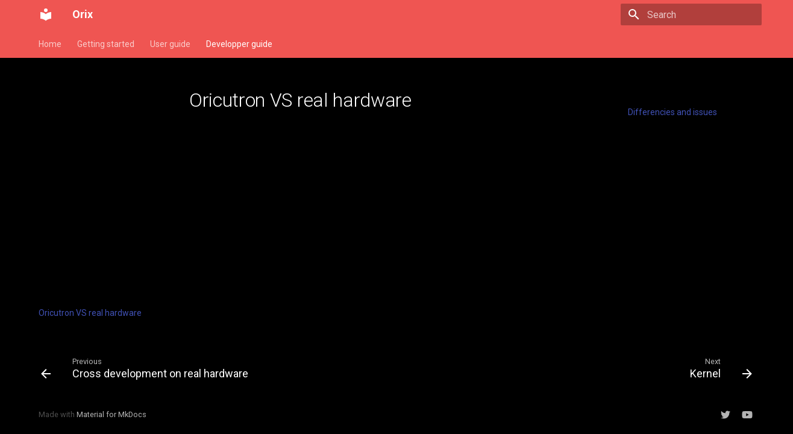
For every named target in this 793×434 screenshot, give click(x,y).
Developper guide (239, 44)
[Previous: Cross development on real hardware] (148, 367)
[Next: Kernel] (718, 367)
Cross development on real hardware (89, 291)
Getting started (105, 44)
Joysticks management (83, 269)
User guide (170, 44)
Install (50, 112)
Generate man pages (79, 220)
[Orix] (46, 14)
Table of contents (663, 96)
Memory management (82, 128)
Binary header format (80, 253)
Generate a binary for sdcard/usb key (102, 182)
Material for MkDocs (111, 414)
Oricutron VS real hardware (90, 313)
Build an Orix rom (71, 144)
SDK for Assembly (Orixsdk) (102, 204)
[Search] (691, 14)
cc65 (48, 237)
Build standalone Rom (80, 161)
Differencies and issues (672, 112)
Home (50, 44)
